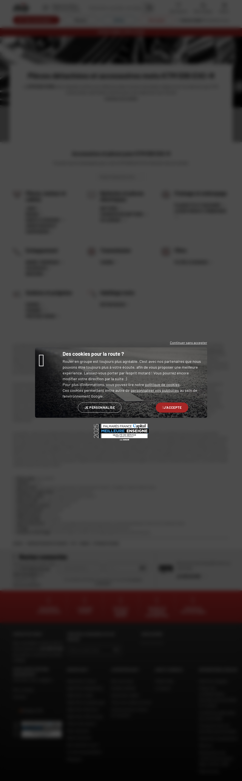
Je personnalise (100, 407)
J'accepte (172, 407)
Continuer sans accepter (188, 343)
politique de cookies (162, 384)
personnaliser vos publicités (155, 390)
